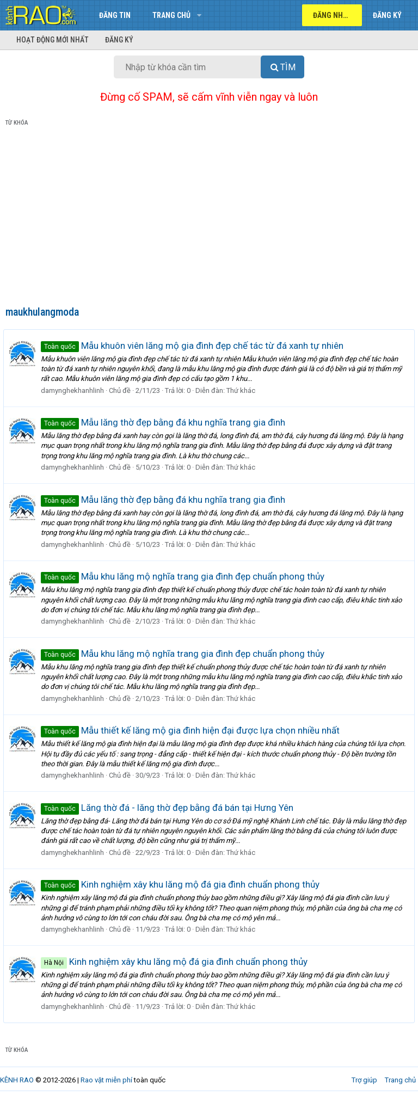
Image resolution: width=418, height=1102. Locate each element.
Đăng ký (119, 39)
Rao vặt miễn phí (106, 1080)
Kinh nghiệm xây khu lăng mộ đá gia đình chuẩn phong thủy (182, 884)
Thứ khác (243, 390)
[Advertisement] (209, 218)
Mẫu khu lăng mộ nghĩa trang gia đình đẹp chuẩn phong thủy (185, 576)
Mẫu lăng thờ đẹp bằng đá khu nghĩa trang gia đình (165, 422)
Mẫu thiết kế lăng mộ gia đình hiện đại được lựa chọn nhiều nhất (192, 730)
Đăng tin (115, 15)
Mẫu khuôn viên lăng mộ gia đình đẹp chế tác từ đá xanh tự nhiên (194, 345)
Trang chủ (171, 15)
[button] (199, 15)
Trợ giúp (364, 1080)
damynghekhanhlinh (74, 390)
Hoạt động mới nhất (52, 39)
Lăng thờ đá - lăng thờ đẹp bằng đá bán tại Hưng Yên (169, 807)
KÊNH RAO (17, 1080)
